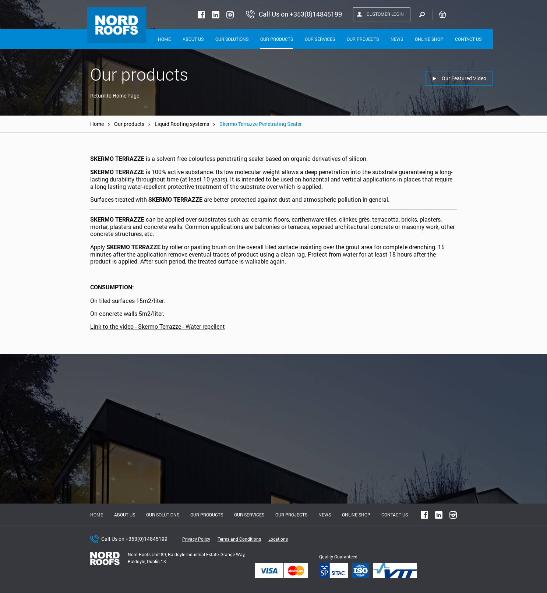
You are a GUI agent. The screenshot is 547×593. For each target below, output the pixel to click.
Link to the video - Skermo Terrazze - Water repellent (157, 326)
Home (164, 39)
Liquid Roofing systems (182, 123)
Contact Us (468, 39)
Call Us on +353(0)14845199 (134, 538)
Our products (129, 123)
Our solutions (231, 39)
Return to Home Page (114, 95)
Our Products (276, 39)
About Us (193, 39)
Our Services (320, 39)
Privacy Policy (196, 539)
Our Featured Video (464, 78)
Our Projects (363, 39)
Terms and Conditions (239, 539)
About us (124, 515)
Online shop (429, 39)
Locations (278, 539)
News (397, 39)
